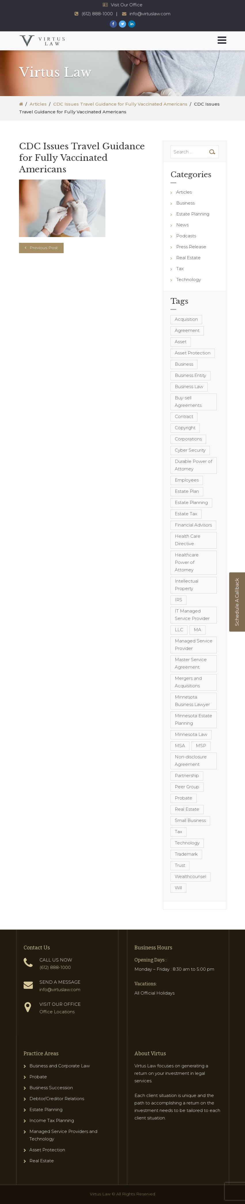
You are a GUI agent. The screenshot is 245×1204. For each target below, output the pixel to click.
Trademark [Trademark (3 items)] (186, 854)
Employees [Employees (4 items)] (187, 480)
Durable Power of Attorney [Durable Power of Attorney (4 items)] (193, 465)
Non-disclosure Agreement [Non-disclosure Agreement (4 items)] (191, 760)
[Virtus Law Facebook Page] (113, 24)
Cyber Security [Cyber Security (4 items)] (190, 450)
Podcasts (186, 235)
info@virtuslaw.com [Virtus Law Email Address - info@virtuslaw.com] (150, 13)
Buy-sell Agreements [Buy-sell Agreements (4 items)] (188, 401)
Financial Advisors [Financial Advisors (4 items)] (193, 525)
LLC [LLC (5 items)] (179, 629)
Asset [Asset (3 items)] (181, 341)
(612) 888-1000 (55, 967)
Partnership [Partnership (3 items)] (187, 775)
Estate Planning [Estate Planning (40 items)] (191, 502)
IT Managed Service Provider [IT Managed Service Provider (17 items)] (192, 614)
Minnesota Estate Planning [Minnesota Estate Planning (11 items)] (193, 719)
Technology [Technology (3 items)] (187, 843)
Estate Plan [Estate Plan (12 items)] (187, 491)
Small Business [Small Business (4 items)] (190, 820)
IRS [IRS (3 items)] (178, 599)
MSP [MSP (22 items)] (201, 745)
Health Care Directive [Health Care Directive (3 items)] (187, 539)
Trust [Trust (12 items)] (180, 865)
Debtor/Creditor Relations (56, 1098)
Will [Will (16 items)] (178, 887)
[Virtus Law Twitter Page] (122, 24)
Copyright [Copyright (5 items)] (185, 427)
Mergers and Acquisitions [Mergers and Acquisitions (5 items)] (188, 682)
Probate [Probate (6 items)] (183, 798)
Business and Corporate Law (59, 1065)
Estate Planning (192, 214)
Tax (180, 268)
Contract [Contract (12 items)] (184, 416)
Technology (188, 279)
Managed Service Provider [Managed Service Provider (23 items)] (193, 644)
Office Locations (57, 1011)
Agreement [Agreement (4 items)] (187, 330)
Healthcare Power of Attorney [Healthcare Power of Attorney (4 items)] (187, 562)
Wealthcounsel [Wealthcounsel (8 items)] (190, 876)
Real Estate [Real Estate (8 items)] (187, 809)
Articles (38, 104)
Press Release (191, 246)
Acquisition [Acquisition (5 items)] (186, 319)
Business (185, 203)
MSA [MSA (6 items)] (180, 745)
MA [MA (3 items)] (197, 629)
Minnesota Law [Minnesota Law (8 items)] (191, 734)
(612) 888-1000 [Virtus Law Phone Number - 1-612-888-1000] (97, 13)
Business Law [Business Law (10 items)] (189, 386)
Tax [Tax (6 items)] (178, 831)
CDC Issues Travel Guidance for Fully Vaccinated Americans (120, 104)
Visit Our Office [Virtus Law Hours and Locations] (127, 4)
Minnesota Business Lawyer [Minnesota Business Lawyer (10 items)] (192, 700)
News (182, 225)
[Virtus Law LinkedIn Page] (131, 24)
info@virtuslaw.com (59, 989)
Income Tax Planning (51, 1120)
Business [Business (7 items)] (184, 364)
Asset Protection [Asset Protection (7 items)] (192, 353)
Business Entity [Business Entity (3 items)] (190, 375)
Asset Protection (47, 1150)
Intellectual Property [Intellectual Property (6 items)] (186, 584)
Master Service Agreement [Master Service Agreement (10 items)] (191, 663)
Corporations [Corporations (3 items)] (188, 439)
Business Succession (51, 1087)
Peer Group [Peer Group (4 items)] (187, 786)
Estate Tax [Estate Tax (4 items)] (186, 513)
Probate (38, 1076)
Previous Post (44, 247)
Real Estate (188, 257)
